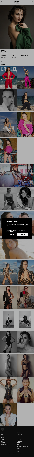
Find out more (11, 234)
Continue (23, 234)
